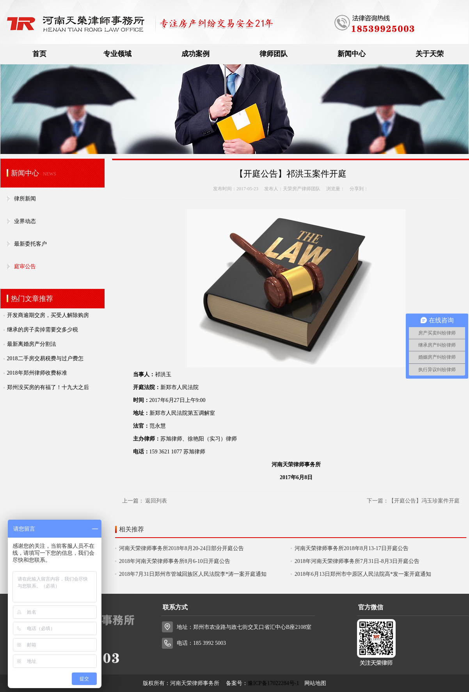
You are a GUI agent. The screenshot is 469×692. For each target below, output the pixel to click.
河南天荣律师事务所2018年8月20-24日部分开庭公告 (181, 548)
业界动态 (25, 221)
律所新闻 (25, 199)
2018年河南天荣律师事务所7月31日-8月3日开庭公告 (357, 561)
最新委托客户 (30, 244)
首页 (39, 54)
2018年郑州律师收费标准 (37, 373)
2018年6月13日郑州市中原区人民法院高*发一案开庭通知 (363, 574)
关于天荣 (430, 54)
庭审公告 (25, 266)
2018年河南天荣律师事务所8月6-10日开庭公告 (174, 561)
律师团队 (273, 54)
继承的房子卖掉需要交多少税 (42, 330)
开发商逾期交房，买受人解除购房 (48, 315)
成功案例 (195, 54)
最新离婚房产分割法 (31, 344)
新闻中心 (352, 54)
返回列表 (156, 501)
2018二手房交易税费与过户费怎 (45, 358)
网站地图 (315, 683)
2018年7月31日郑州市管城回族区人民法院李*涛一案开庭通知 (192, 574)
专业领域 (117, 54)
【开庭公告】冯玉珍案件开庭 (424, 501)
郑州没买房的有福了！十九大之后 (48, 387)
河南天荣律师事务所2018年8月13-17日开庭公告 (352, 548)
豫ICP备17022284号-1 (273, 683)
